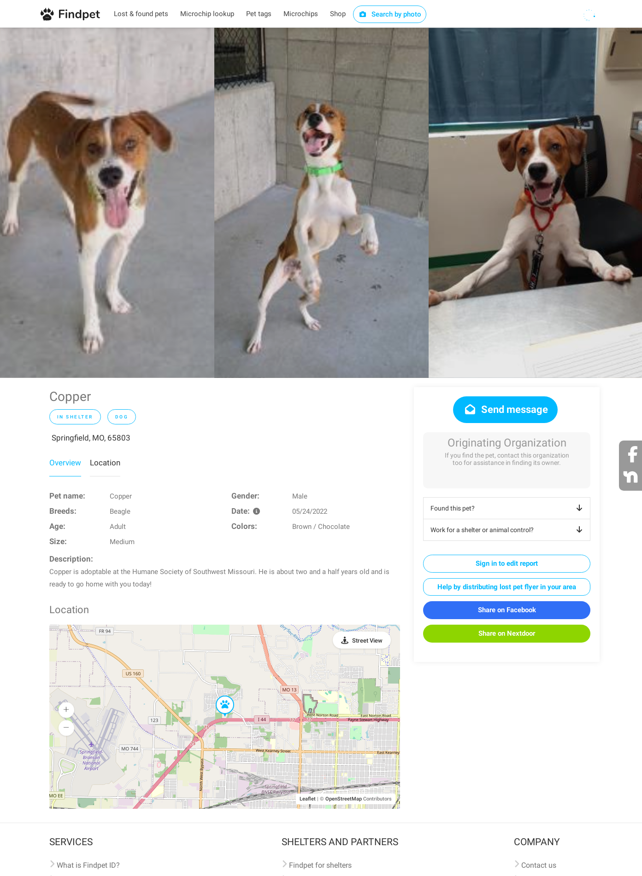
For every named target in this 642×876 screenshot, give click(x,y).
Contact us (538, 865)
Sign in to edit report (507, 563)
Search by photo (389, 14)
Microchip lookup (207, 14)
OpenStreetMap (343, 799)
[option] (107, 203)
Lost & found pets (141, 14)
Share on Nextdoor (506, 633)
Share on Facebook (507, 610)
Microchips (300, 14)
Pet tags (258, 14)
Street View (367, 640)
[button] (218, 696)
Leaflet (308, 799)
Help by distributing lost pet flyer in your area (506, 587)
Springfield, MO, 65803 (91, 437)
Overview (65, 462)
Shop (338, 14)
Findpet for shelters (320, 865)
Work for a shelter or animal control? (508, 530)
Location (105, 462)
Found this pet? (508, 508)
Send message (505, 409)
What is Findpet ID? (88, 865)
